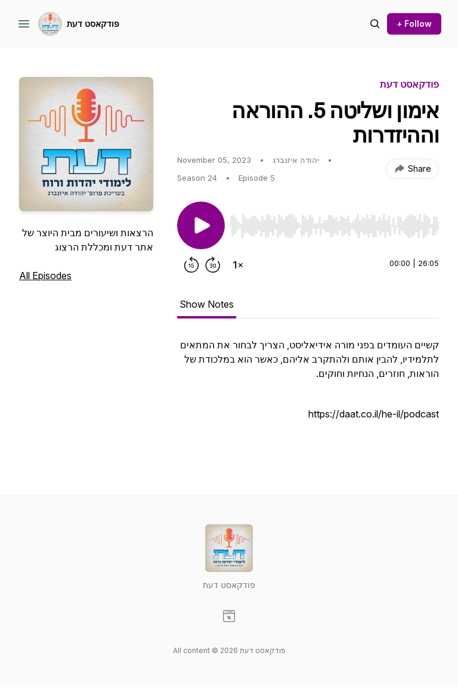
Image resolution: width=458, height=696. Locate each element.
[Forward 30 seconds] (213, 264)
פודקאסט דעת (93, 23)
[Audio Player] (334, 222)
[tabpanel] (308, 392)
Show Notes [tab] (207, 304)
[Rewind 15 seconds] (191, 264)
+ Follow (414, 23)
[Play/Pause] (201, 225)
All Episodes (45, 276)
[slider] (334, 226)
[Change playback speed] (238, 264)
